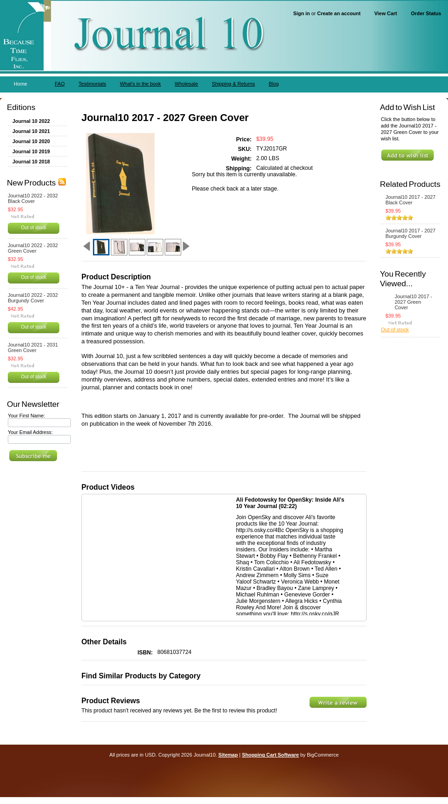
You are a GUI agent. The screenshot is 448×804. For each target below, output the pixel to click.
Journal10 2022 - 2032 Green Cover (33, 248)
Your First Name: (26, 415)
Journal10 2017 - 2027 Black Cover (410, 199)
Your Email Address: (30, 432)
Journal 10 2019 (31, 151)
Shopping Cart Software (270, 755)
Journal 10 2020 (31, 141)
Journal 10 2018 (31, 161)
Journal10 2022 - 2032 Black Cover (33, 198)
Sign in (301, 13)
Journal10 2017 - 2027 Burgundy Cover (410, 233)
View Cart (385, 13)
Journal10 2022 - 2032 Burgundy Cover (33, 297)
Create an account (338, 13)
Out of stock (33, 227)
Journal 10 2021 (31, 131)
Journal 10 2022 (31, 121)
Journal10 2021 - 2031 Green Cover (33, 347)
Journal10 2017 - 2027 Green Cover (413, 302)
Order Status (426, 13)
